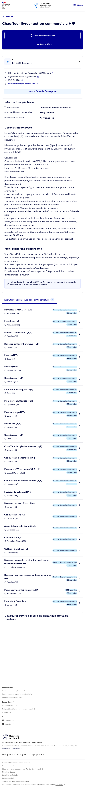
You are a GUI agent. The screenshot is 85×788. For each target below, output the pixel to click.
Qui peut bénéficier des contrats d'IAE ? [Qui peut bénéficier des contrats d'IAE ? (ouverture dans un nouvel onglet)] (17, 709)
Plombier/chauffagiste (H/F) (18, 389)
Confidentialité (8, 778)
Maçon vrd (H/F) (12, 423)
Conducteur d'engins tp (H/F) (19, 457)
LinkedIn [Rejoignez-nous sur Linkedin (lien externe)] (6, 720)
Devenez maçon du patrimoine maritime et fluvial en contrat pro (26, 562)
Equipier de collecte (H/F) (17, 491)
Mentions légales (8, 772)
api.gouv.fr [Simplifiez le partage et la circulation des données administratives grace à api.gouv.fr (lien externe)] (37, 754)
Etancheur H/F (11, 321)
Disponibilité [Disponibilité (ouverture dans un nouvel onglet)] (7, 712)
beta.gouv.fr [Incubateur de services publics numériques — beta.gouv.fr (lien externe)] (7, 754)
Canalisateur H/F (12, 537)
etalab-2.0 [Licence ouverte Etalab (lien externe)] (59, 784)
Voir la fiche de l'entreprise (42, 91)
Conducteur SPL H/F (14, 514)
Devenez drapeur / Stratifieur (19, 503)
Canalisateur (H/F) (13, 378)
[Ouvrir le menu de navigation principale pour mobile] (77, 5)
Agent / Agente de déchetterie (20, 526)
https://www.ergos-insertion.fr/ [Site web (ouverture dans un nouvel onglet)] (22, 83)
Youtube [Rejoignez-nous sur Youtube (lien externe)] (6, 724)
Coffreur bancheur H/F (16, 548)
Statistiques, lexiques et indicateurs (15, 781)
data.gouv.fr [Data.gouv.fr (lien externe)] (22, 754)
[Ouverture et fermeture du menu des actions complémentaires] (42, 44)
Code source (7, 766)
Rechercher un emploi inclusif (13, 691)
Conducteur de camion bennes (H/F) (23, 480)
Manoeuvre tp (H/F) (14, 412)
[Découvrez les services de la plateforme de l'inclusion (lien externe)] (12, 736)
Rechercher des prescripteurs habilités (17, 694)
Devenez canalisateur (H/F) (18, 332)
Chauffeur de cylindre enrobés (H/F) (23, 446)
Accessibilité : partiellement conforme (16, 763)
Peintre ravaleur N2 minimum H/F (21, 589)
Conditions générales (10, 775)
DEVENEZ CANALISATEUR (18, 309)
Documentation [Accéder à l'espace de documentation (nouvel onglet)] (8, 705)
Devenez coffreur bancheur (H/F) (21, 343)
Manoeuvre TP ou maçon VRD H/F (21, 469)
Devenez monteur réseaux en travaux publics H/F (27, 576)
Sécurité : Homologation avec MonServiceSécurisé (21, 769)
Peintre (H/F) (11, 355)
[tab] (29, 300)
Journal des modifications (12, 697)
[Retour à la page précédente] (8, 16)
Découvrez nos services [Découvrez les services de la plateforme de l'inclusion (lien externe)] (11, 748)
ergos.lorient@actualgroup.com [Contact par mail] (22, 76)
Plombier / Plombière (15, 601)
